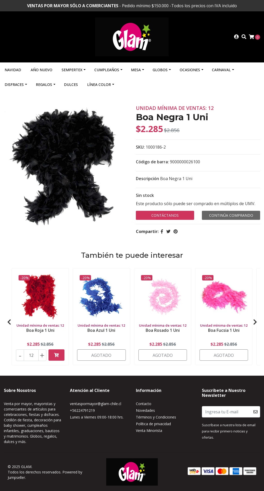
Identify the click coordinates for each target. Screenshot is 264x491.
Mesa (136, 69)
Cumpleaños (106, 69)
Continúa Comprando (231, 215)
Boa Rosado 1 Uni (163, 330)
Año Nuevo (41, 69)
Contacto (143, 403)
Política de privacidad (153, 423)
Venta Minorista (149, 430)
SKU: (140, 147)
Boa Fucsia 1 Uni (224, 330)
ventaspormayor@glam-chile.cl (95, 403)
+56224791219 (82, 410)
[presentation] (9, 322)
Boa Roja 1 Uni (40, 330)
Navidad (13, 69)
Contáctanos (165, 215)
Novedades (145, 410)
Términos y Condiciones (156, 417)
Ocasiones (190, 69)
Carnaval (221, 69)
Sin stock (145, 195)
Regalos (44, 84)
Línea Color (99, 84)
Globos (160, 69)
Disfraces (14, 84)
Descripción (147, 178)
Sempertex (72, 69)
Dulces (71, 84)
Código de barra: (152, 162)
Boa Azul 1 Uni (101, 330)
